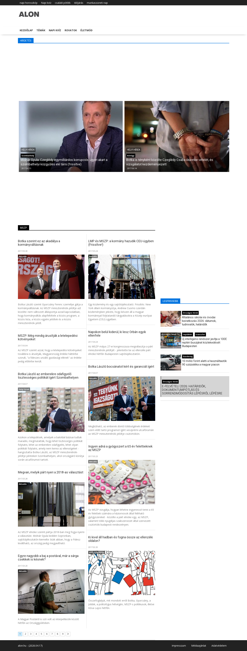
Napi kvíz (46, 2)
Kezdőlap (26, 30)
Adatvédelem (219, 645)
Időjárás (78, 2)
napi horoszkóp (28, 2)
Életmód (86, 30)
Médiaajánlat (198, 645)
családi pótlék (62, 2)
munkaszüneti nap (97, 2)
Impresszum (179, 645)
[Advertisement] (123, 72)
